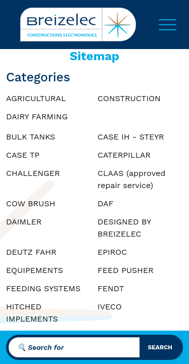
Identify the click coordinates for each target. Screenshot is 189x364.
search (160, 347)
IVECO (110, 306)
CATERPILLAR (124, 155)
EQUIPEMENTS (34, 270)
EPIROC (112, 252)
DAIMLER (24, 221)
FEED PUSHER (126, 270)
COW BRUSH (30, 203)
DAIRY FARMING (37, 116)
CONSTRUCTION (129, 98)
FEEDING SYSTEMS (43, 288)
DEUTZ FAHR (31, 252)
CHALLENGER (33, 173)
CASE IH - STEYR (131, 137)
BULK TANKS (30, 137)
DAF (106, 203)
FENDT (111, 288)
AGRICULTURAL (36, 98)
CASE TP (22, 155)
